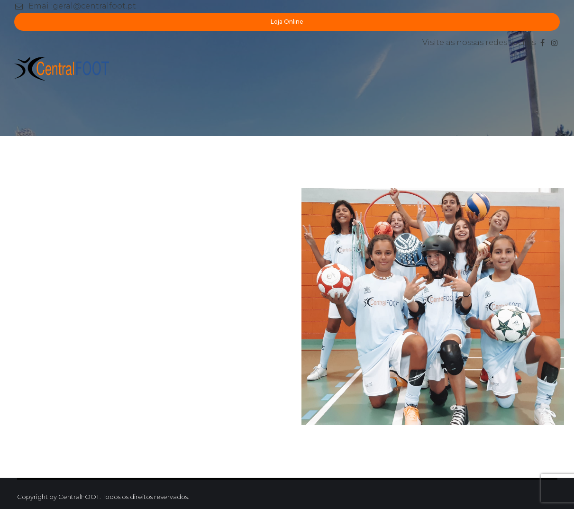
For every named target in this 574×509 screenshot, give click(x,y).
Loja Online (287, 21)
